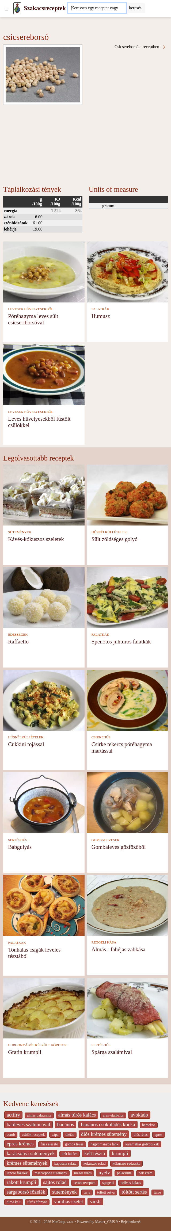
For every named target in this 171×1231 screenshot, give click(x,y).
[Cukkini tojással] (44, 699)
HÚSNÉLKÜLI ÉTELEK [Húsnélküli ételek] (109, 532)
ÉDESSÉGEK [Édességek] (18, 634)
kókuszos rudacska (126, 1163)
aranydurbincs (113, 1115)
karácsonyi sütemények (31, 1153)
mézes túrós (83, 1173)
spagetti (108, 1183)
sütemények (64, 1192)
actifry (13, 1115)
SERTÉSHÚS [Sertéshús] (17, 840)
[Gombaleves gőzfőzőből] (127, 802)
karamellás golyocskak (142, 1144)
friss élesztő (49, 1144)
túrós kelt (14, 1202)
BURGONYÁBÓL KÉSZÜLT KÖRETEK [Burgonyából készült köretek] (37, 1045)
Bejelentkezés (131, 1222)
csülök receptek (33, 1135)
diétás (70, 1135)
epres (158, 1135)
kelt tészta (94, 1153)
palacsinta (124, 1173)
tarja (87, 1192)
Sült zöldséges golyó (115, 539)
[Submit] (135, 8)
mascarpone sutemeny (51, 1173)
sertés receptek (84, 1183)
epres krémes (20, 1143)
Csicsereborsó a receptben (140, 46)
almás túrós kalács (77, 1115)
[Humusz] (127, 271)
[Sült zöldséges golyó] (127, 494)
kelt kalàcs (69, 1154)
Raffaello (18, 641)
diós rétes (140, 1135)
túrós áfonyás (37, 1202)
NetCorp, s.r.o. (63, 1222)
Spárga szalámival (112, 1052)
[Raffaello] (44, 597)
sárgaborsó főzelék (26, 1192)
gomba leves (74, 1144)
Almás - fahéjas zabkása (119, 949)
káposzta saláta (65, 1163)
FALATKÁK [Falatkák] (100, 309)
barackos (148, 1125)
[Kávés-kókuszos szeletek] (44, 494)
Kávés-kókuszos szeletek (36, 539)
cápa (55, 1135)
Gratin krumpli (24, 1052)
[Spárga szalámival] (127, 1007)
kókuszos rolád (94, 1163)
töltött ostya (106, 1192)
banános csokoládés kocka (108, 1124)
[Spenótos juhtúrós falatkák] (127, 597)
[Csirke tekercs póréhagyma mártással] (127, 699)
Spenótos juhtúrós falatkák (121, 641)
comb (11, 1135)
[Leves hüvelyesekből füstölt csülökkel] (44, 374)
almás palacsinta (39, 1115)
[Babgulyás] (44, 802)
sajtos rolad (55, 1182)
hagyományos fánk (104, 1144)
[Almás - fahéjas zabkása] (127, 905)
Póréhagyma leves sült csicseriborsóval (33, 319)
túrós (157, 1192)
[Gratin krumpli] (44, 1007)
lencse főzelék (17, 1173)
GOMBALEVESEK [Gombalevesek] (106, 840)
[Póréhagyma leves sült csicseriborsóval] (44, 271)
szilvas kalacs (131, 1183)
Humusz (101, 316)
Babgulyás (20, 847)
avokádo (139, 1115)
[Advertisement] (85, 145)
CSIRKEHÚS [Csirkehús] (101, 737)
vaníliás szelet (68, 1201)
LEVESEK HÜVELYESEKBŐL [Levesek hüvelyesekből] (30, 309)
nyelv (104, 1172)
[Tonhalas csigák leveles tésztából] (44, 905)
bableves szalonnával (28, 1124)
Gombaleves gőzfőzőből (119, 847)
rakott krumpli (21, 1182)
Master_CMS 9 (106, 1222)
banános (65, 1124)
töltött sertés (134, 1192)
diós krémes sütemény (104, 1134)
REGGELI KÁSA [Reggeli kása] (104, 942)
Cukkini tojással (26, 744)
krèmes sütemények (27, 1163)
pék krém (146, 1173)
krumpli (120, 1153)
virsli (95, 1201)
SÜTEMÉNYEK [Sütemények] (19, 532)
